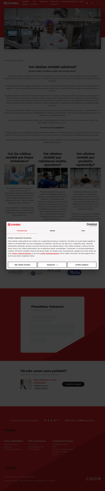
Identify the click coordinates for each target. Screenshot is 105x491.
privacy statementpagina (21, 253)
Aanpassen (52, 265)
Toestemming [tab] (22, 230)
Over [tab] (83, 230)
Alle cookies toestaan (22, 265)
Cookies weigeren (81, 265)
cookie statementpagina (49, 253)
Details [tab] (52, 230)
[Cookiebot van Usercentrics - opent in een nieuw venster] (88, 224)
